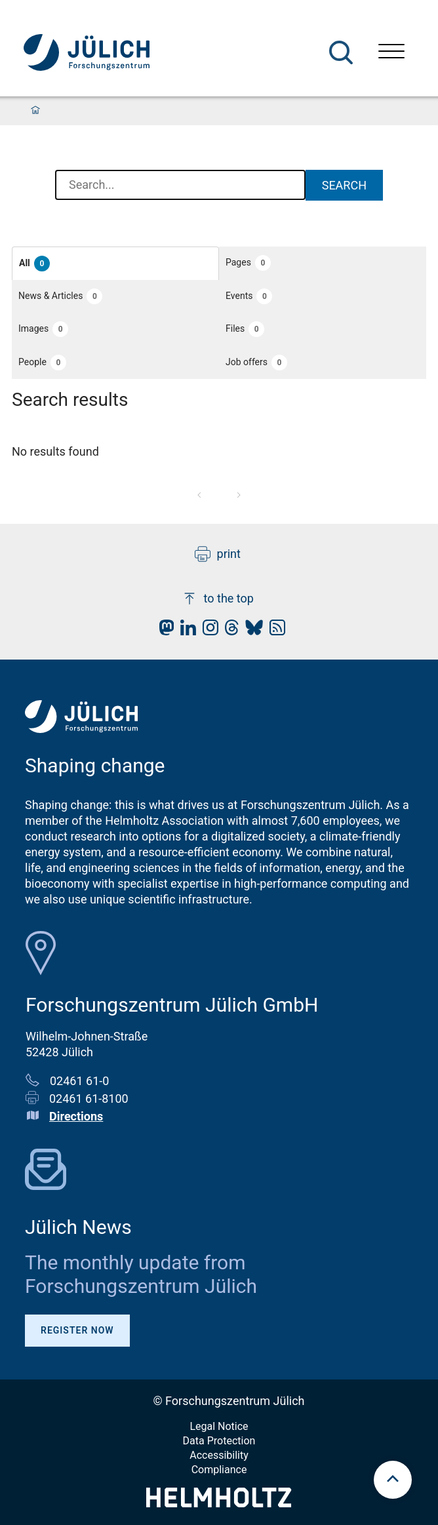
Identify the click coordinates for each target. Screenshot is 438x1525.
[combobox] (180, 185)
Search (344, 185)
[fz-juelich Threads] (228, 631)
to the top (218, 598)
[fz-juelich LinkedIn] (185, 631)
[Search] (341, 52)
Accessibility (219, 1455)
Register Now (77, 1330)
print (218, 554)
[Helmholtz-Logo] (218, 1503)
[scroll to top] (393, 1480)
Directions (76, 1116)
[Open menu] (391, 53)
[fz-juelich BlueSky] (251, 631)
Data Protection (219, 1441)
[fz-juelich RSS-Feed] (274, 631)
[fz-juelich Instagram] (207, 631)
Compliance (219, 1469)
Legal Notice (218, 1426)
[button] (115, 263)
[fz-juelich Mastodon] (163, 631)
